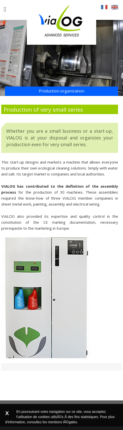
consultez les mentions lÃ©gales (52, 422)
